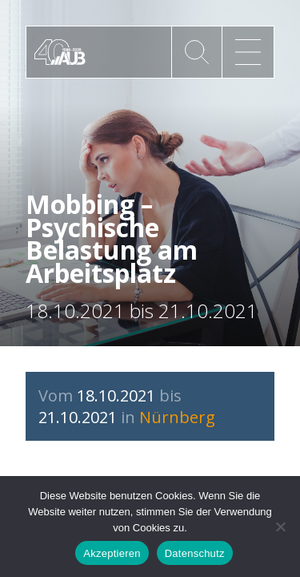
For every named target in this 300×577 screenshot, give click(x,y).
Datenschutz (195, 553)
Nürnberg (177, 417)
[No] (280, 526)
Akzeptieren (111, 553)
